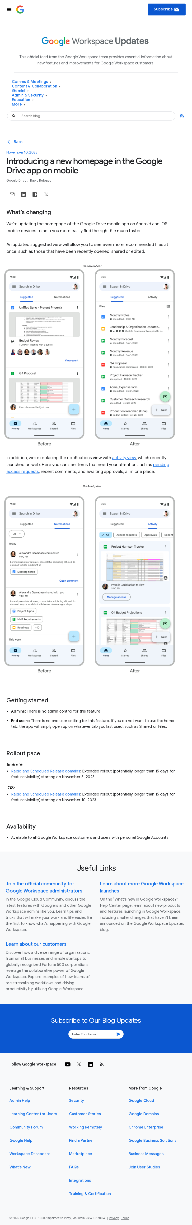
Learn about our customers (36, 944)
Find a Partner (81, 1140)
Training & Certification (90, 1193)
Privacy (114, 1218)
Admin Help (19, 1100)
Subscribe (167, 9)
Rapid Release (40, 180)
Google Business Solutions (152, 1140)
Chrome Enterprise (146, 1127)
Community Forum (26, 1127)
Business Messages (146, 1154)
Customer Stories (85, 1114)
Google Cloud (141, 1100)
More (18, 104)
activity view (124, 457)
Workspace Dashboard (30, 1154)
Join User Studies (144, 1167)
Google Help (21, 1140)
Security (76, 1100)
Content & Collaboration (36, 86)
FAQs (74, 1167)
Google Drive (16, 180)
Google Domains (144, 1114)
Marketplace (80, 1154)
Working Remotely (85, 1127)
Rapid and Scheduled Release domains (45, 771)
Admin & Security (29, 95)
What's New (20, 1167)
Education (23, 100)
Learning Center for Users (33, 1114)
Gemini (20, 91)
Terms (125, 1218)
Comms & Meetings (32, 82)
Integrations (80, 1180)
